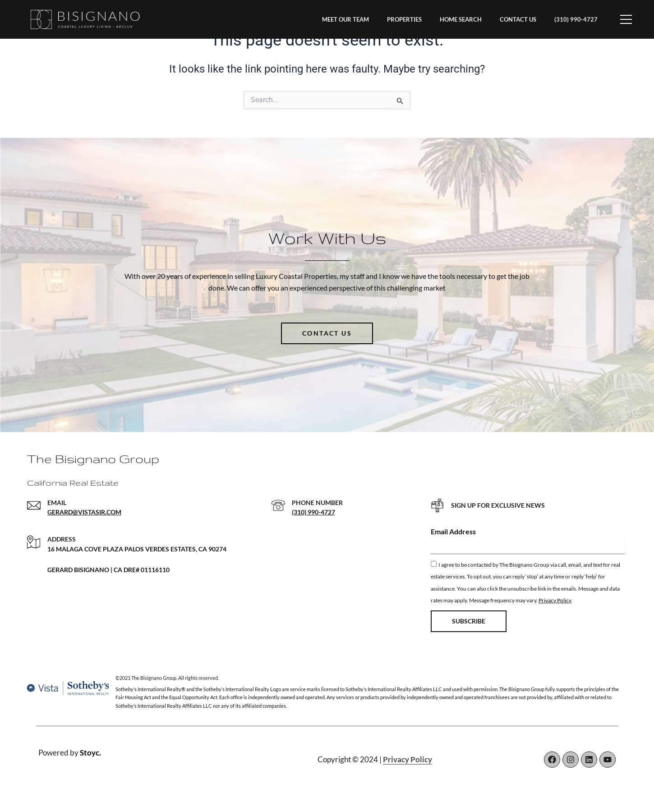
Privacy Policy (555, 600)
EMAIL (56, 502)
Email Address (453, 531)
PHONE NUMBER (317, 502)
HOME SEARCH (461, 19)
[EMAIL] (34, 505)
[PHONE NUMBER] (278, 505)
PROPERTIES (404, 19)
